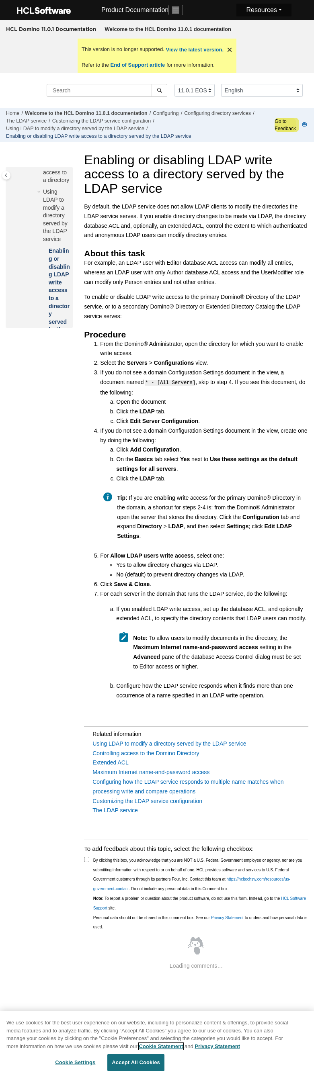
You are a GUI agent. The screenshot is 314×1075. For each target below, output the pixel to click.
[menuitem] (168, 29)
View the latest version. (194, 50)
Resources (261, 9)
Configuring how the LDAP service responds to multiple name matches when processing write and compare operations (187, 786)
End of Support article (137, 65)
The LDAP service (26, 121)
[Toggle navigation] (175, 10)
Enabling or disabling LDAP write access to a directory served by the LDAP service (98, 136)
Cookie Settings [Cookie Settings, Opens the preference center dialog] (75, 1064)
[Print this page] (305, 124)
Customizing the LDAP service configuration (101, 121)
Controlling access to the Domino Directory (145, 752)
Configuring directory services (217, 113)
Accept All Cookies (136, 1064)
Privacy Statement (227, 917)
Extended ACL (110, 761)
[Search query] (107, 90)
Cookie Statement (161, 1048)
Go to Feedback (285, 125)
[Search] (159, 90)
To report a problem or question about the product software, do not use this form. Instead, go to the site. (199, 902)
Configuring (166, 113)
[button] (40, 192)
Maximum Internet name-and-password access (150, 771)
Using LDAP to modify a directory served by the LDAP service (75, 128)
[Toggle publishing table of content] (6, 175)
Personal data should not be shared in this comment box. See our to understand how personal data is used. (200, 922)
